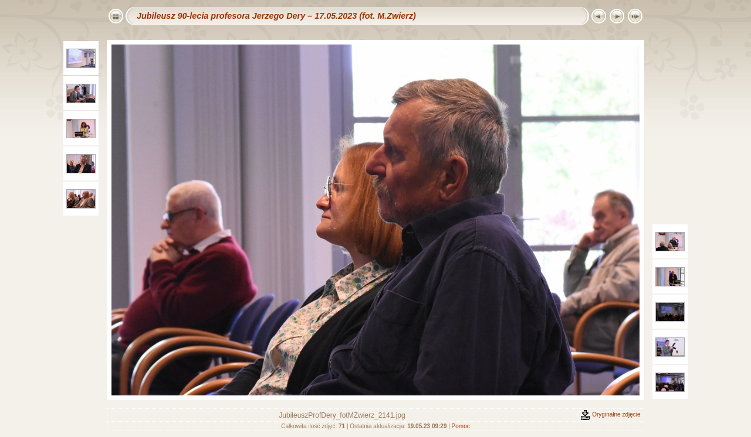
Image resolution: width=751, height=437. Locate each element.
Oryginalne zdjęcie (610, 414)
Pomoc (461, 426)
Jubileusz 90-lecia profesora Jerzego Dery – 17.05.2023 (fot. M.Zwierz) (276, 16)
